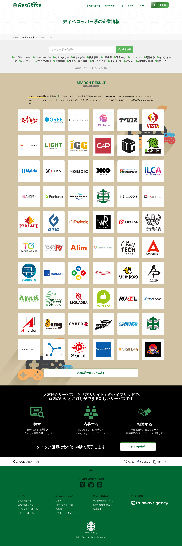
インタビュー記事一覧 (28, 509)
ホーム (16, 37)
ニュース (142, 5)
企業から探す (111, 5)
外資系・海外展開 (77, 61)
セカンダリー (61, 57)
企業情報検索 (28, 37)
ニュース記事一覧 (26, 513)
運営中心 (119, 57)
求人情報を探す (94, 5)
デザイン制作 (43, 61)
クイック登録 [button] (138, 446)
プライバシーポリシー (65, 513)
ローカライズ (97, 61)
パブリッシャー (21, 57)
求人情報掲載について (103, 500)
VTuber (128, 61)
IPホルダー (78, 57)
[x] (82, 484)
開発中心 (149, 57)
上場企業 (106, 57)
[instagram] (91, 484)
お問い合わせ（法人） (103, 505)
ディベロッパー (42, 57)
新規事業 (92, 57)
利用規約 (59, 509)
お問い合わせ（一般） (65, 505)
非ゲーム (161, 61)
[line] (99, 484)
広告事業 (58, 61)
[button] (160, 5)
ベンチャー (26, 61)
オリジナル (134, 57)
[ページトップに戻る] (91, 470)
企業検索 (124, 49)
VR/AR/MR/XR (144, 61)
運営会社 (97, 509)
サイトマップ (61, 500)
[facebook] (143, 462)
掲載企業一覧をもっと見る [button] (91, 372)
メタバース (114, 61)
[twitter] (129, 462)
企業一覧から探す (26, 505)
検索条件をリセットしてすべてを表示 (91, 68)
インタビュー (127, 5)
